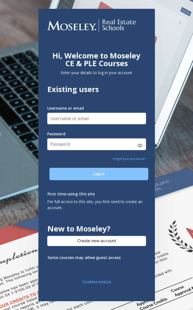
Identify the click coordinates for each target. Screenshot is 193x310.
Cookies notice (97, 281)
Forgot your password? (129, 159)
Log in (99, 173)
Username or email (65, 108)
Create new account (96, 240)
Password (56, 133)
